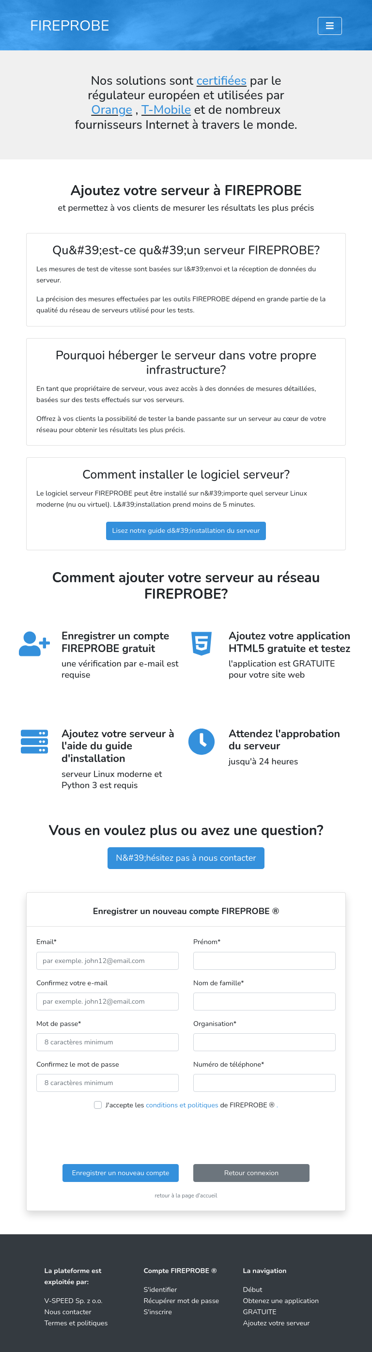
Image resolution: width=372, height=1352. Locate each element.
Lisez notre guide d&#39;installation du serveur (186, 530)
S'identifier (160, 1289)
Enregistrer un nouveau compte (121, 1173)
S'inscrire (158, 1312)
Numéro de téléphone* (228, 1064)
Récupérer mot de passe (181, 1300)
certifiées (222, 81)
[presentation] (186, 1137)
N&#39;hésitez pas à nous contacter (186, 858)
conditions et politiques (182, 1105)
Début (253, 1289)
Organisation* (214, 1023)
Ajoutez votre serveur (276, 1323)
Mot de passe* (58, 1023)
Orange (111, 110)
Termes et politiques (76, 1323)
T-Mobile (166, 110)
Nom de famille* (218, 983)
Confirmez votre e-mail (72, 983)
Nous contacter (68, 1312)
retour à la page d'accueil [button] (186, 1195)
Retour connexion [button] (251, 1173)
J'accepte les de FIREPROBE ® (192, 1105)
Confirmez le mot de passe (77, 1064)
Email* (46, 942)
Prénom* (206, 942)
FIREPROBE (69, 26)
